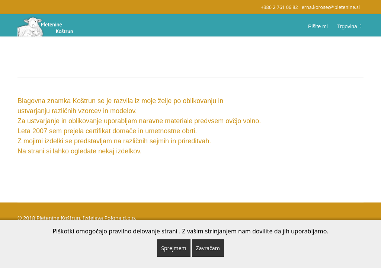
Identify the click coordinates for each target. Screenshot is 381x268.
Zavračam (208, 248)
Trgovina (347, 26)
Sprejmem (173, 248)
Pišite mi (318, 26)
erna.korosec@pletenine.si (331, 7)
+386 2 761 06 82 (279, 7)
